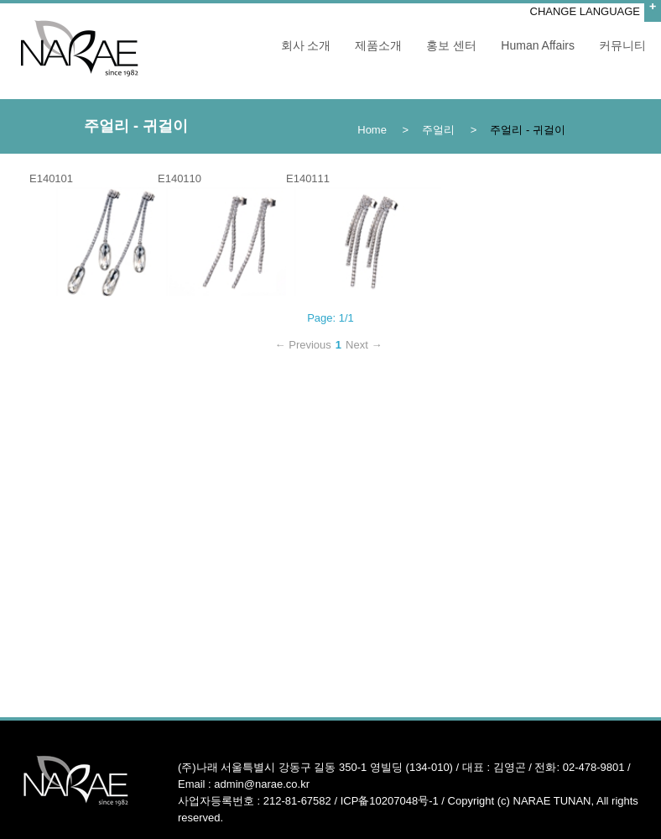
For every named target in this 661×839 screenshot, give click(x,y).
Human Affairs (538, 45)
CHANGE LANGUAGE (585, 11)
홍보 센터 (451, 45)
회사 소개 (306, 45)
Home (372, 129)
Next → (364, 344)
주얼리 (438, 129)
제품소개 (378, 45)
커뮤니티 (622, 45)
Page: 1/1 (330, 318)
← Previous (303, 344)
